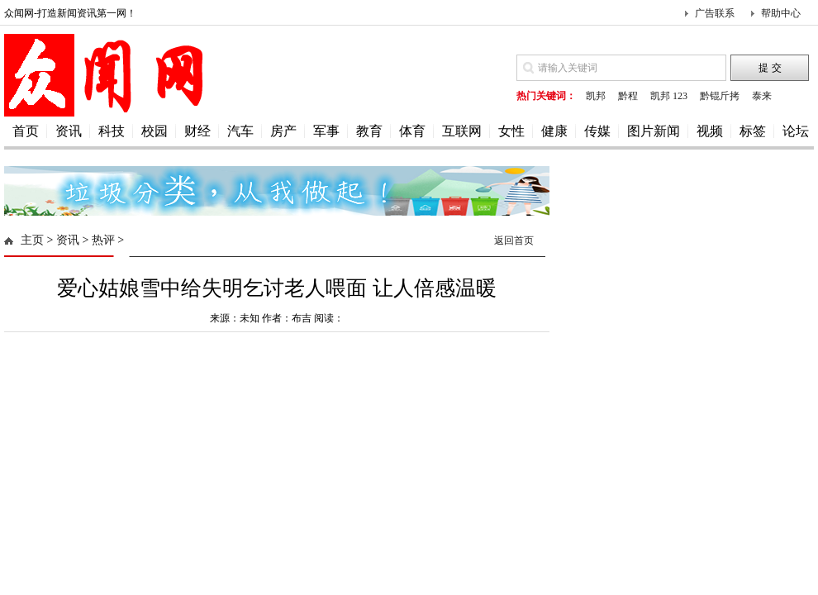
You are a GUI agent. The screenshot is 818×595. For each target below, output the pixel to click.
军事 (326, 131)
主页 (32, 240)
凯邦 (596, 96)
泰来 (762, 96)
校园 (154, 131)
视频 (710, 131)
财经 (197, 131)
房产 (283, 131)
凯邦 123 (668, 96)
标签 (753, 131)
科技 (111, 131)
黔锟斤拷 (720, 96)
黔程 (628, 96)
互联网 (462, 131)
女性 (511, 131)
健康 (554, 131)
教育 (369, 131)
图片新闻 (653, 131)
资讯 (68, 131)
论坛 (795, 131)
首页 (25, 131)
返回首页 (514, 240)
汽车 (240, 131)
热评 (103, 240)
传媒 (597, 131)
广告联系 (715, 13)
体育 (412, 131)
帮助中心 (781, 13)
